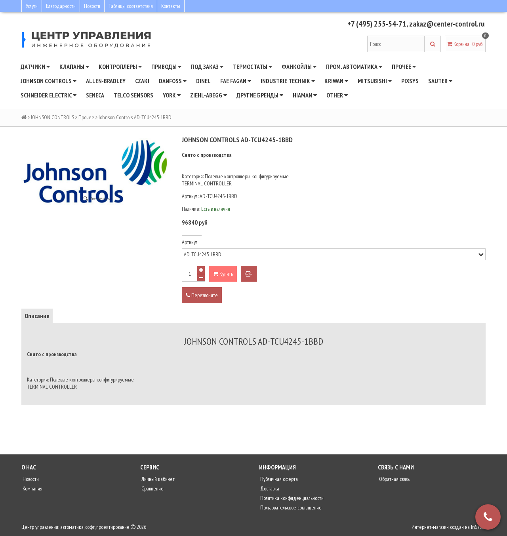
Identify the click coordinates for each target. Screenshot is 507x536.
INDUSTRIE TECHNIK (288, 81)
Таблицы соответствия (131, 6)
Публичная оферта (278, 479)
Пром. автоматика (354, 66)
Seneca (95, 95)
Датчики (35, 66)
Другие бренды (259, 95)
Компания (31, 488)
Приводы (166, 66)
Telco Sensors (133, 95)
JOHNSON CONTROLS (48, 81)
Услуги (32, 6)
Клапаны (74, 66)
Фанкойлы (299, 66)
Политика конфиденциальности (291, 498)
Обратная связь (394, 479)
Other (337, 95)
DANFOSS (173, 81)
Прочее (404, 66)
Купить (223, 273)
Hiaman (305, 95)
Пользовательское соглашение (290, 507)
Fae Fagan (235, 81)
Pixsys (410, 81)
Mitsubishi (375, 81)
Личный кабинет (157, 479)
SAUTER (440, 81)
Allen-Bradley (106, 81)
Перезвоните (202, 295)
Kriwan (336, 81)
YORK (172, 95)
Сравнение (152, 488)
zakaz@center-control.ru (446, 24)
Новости (92, 6)
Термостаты (252, 66)
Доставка (269, 488)
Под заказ (207, 66)
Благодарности (61, 6)
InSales (478, 526)
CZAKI (142, 81)
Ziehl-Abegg (208, 95)
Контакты (170, 6)
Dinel (203, 81)
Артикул (190, 242)
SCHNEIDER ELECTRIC (48, 95)
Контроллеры (120, 66)
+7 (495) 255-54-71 (376, 24)
